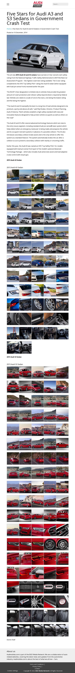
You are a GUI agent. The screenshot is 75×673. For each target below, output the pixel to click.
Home (9, 29)
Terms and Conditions (37, 664)
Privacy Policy (36, 666)
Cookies (37, 668)
